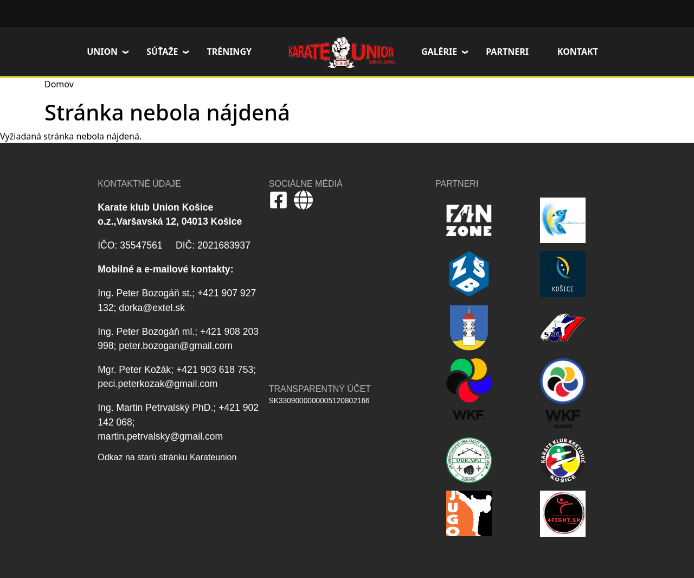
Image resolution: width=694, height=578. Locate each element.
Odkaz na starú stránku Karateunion (167, 457)
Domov (341, 51)
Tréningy (229, 52)
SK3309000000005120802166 (319, 401)
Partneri (507, 52)
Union (102, 52)
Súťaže (162, 52)
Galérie (439, 52)
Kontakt (577, 52)
